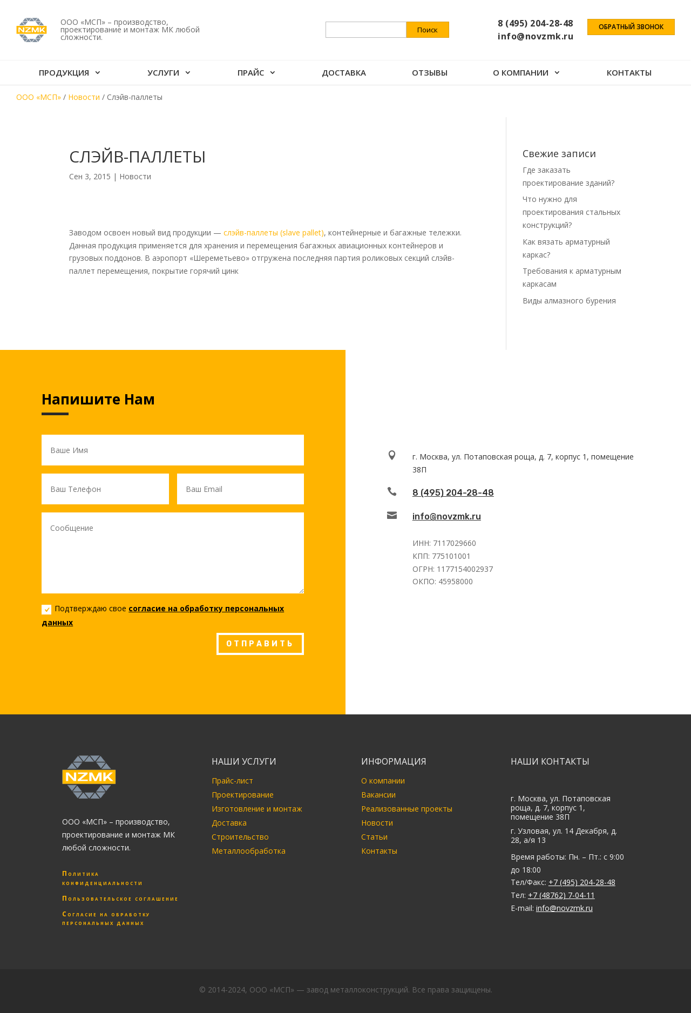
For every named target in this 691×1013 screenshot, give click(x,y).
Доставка (344, 75)
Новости (135, 176)
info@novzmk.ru (446, 516)
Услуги (163, 75)
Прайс (251, 75)
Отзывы (430, 75)
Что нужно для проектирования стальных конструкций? (571, 212)
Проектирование (243, 794)
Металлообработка (249, 851)
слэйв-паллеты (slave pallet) (273, 232)
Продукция (64, 75)
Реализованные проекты (406, 808)
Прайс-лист (232, 780)
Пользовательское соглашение (120, 898)
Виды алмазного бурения (569, 300)
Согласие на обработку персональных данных (106, 918)
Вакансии (378, 794)
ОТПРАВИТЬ (260, 644)
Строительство (240, 837)
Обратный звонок (631, 28)
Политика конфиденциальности (102, 878)
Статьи (374, 837)
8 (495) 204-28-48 (453, 493)
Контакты (629, 75)
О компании (521, 75)
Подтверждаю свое (163, 615)
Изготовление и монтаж (257, 808)
